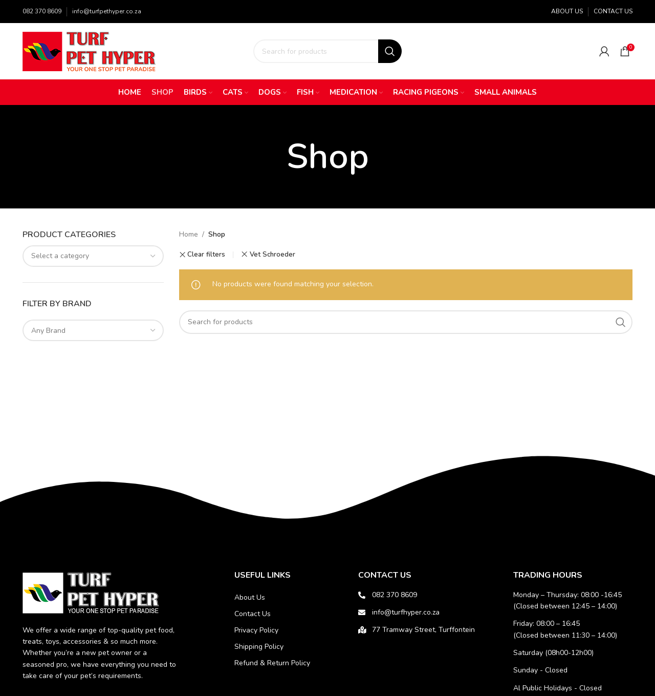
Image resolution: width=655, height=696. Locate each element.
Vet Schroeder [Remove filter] (272, 254)
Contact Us (252, 614)
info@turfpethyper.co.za (106, 11)
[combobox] (93, 256)
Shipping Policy (258, 646)
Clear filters (206, 254)
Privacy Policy (256, 630)
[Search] (327, 51)
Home (188, 234)
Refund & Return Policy (272, 663)
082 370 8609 (42, 11)
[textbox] (93, 256)
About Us (249, 597)
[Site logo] (92, 50)
